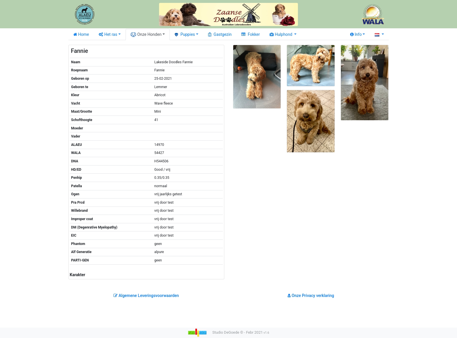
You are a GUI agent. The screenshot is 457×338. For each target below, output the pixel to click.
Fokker (250, 34)
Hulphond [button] (281, 34)
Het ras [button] (108, 34)
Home (81, 34)
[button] (379, 34)
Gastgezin (220, 34)
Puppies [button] (185, 34)
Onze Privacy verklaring (311, 295)
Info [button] (356, 34)
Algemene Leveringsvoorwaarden (146, 295)
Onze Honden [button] (146, 34)
